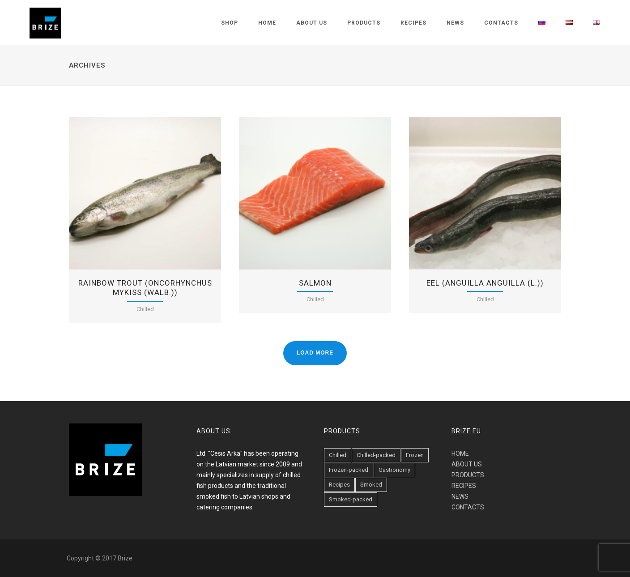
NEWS (459, 496)
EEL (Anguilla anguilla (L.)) (485, 282)
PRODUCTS (467, 475)
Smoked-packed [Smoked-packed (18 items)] (350, 499)
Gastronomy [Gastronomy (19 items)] (394, 469)
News (455, 23)
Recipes (413, 23)
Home (267, 23)
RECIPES (463, 485)
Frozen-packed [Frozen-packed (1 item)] (348, 469)
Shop (229, 23)
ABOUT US (466, 464)
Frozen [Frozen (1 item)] (415, 455)
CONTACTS (467, 507)
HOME (460, 453)
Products (363, 23)
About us (311, 23)
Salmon (315, 282)
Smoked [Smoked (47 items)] (371, 484)
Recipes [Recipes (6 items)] (339, 484)
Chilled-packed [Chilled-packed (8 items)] (376, 455)
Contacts (501, 23)
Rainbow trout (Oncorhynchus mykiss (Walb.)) (145, 287)
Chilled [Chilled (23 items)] (337, 455)
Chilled (145, 309)
